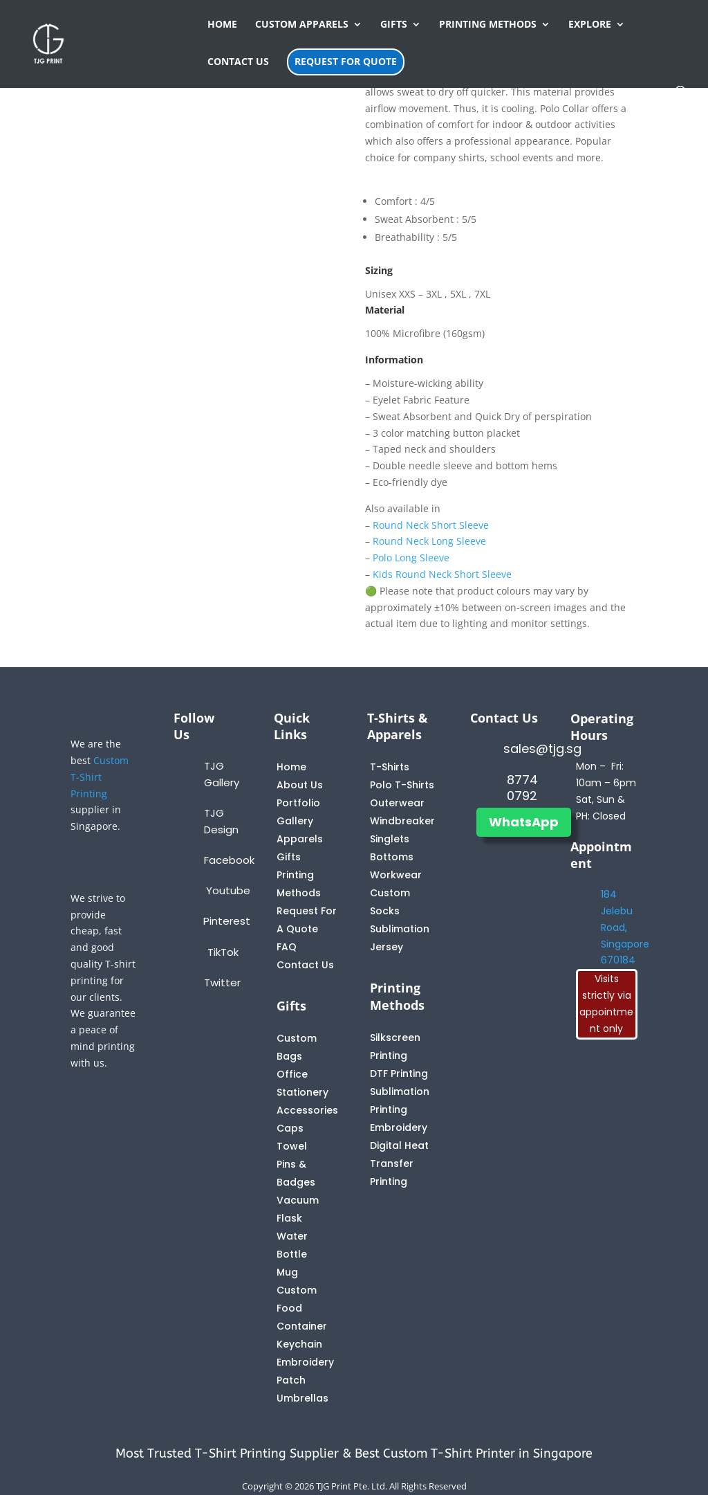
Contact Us (305, 965)
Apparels (300, 839)
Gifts (289, 857)
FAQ (287, 947)
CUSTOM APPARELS (301, 24)
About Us (300, 785)
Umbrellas (302, 1398)
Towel (292, 1146)
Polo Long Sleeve (411, 557)
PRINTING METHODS (488, 24)
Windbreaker (402, 821)
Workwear (396, 875)
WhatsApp (524, 822)
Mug (287, 1272)
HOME (222, 24)
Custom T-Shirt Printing (100, 777)
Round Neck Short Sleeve (431, 525)
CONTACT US (238, 62)
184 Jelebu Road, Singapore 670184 (625, 927)
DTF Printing (399, 1073)
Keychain (299, 1344)
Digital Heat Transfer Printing (399, 1163)
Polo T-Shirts (402, 785)
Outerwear (397, 803)
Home (291, 767)
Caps (290, 1128)
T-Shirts (389, 767)
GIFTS (393, 24)
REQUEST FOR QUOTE (346, 61)
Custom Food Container (302, 1308)
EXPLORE (589, 24)
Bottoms (391, 857)
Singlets (389, 839)
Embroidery (398, 1127)
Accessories (307, 1110)
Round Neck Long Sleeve (429, 540)
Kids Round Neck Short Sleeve (442, 574)
